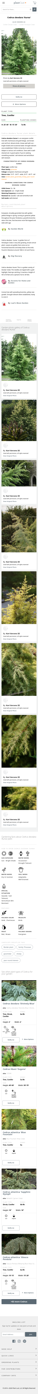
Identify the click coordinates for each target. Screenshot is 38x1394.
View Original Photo (10, 395)
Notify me (19, 97)
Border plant (8, 947)
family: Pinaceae (25, 947)
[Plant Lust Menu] (3, 3)
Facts (19, 320)
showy (24, 177)
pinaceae (14, 169)
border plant (10, 177)
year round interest (11, 960)
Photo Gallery (8, 320)
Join (30, 1334)
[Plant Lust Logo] (20, 3)
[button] (30, 9)
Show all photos (19, 86)
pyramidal (18, 177)
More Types (30, 320)
